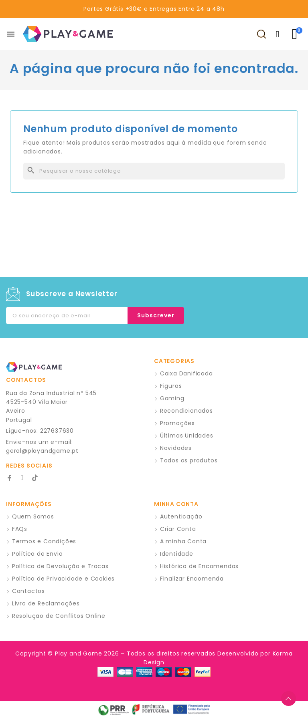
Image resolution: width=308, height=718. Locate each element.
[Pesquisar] (154, 171)
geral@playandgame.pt (42, 451)
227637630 (57, 431)
